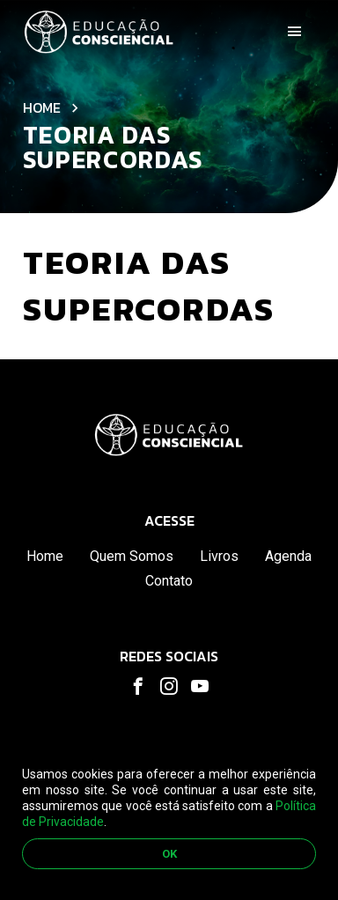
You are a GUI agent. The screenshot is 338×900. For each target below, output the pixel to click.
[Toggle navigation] (295, 31)
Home (42, 107)
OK (169, 853)
